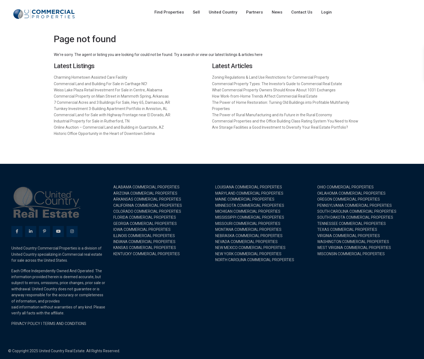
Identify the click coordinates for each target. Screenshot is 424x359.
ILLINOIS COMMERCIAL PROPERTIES (144, 236)
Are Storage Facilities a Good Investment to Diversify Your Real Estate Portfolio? (280, 127)
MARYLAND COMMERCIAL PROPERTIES (249, 193)
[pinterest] (44, 231)
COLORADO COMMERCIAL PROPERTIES (147, 211)
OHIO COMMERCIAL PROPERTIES (345, 187)
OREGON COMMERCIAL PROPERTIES (348, 199)
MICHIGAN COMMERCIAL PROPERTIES (247, 211)
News (277, 12)
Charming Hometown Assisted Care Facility (90, 77)
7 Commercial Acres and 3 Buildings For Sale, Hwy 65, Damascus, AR (112, 102)
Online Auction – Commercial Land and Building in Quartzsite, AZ (109, 127)
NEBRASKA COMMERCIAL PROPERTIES (249, 236)
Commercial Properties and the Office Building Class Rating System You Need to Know (285, 121)
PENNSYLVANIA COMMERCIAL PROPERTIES (354, 205)
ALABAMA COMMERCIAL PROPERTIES (146, 187)
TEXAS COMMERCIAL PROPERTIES (347, 229)
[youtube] (58, 231)
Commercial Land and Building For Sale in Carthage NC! (100, 84)
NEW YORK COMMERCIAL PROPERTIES (248, 254)
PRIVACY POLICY (25, 323)
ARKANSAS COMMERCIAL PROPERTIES (147, 199)
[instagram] (72, 231)
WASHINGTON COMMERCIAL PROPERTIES (353, 242)
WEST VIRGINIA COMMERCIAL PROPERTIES (354, 247)
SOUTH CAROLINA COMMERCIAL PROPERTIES (356, 211)
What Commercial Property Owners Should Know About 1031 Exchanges (274, 90)
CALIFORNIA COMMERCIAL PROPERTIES (147, 205)
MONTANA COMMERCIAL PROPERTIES (248, 229)
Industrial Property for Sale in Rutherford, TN (92, 121)
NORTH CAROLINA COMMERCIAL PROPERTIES (254, 260)
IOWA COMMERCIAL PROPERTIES (142, 229)
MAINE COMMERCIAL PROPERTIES (244, 199)
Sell (196, 12)
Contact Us (301, 12)
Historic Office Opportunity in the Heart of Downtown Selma (104, 133)
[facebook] (16, 231)
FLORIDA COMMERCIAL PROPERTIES (144, 217)
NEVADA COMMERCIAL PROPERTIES (246, 242)
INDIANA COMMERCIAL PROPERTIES (144, 242)
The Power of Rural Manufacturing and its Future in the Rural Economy (272, 115)
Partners (254, 12)
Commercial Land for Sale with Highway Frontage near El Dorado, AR (112, 115)
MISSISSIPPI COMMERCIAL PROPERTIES (249, 217)
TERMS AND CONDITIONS (64, 323)
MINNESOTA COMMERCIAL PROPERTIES (249, 205)
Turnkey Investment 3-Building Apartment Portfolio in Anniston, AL (110, 109)
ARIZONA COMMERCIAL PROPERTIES (145, 193)
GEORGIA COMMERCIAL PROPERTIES (145, 223)
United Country (223, 12)
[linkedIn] (30, 231)
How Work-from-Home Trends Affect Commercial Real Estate (264, 96)
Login (326, 12)
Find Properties (169, 12)
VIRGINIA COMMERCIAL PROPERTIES (348, 236)
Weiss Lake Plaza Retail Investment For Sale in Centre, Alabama (108, 90)
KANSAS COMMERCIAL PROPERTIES (144, 247)
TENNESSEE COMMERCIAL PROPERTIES (351, 223)
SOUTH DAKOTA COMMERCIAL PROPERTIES (355, 217)
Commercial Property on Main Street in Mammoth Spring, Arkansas (111, 96)
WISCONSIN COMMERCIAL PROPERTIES (351, 254)
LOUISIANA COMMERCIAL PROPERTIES (248, 187)
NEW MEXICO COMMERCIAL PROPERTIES (250, 247)
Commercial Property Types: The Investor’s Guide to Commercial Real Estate (277, 84)
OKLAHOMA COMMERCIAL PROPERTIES (351, 193)
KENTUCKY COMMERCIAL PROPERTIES (146, 254)
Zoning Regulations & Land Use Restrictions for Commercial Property (270, 77)
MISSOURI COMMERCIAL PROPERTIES (247, 223)
